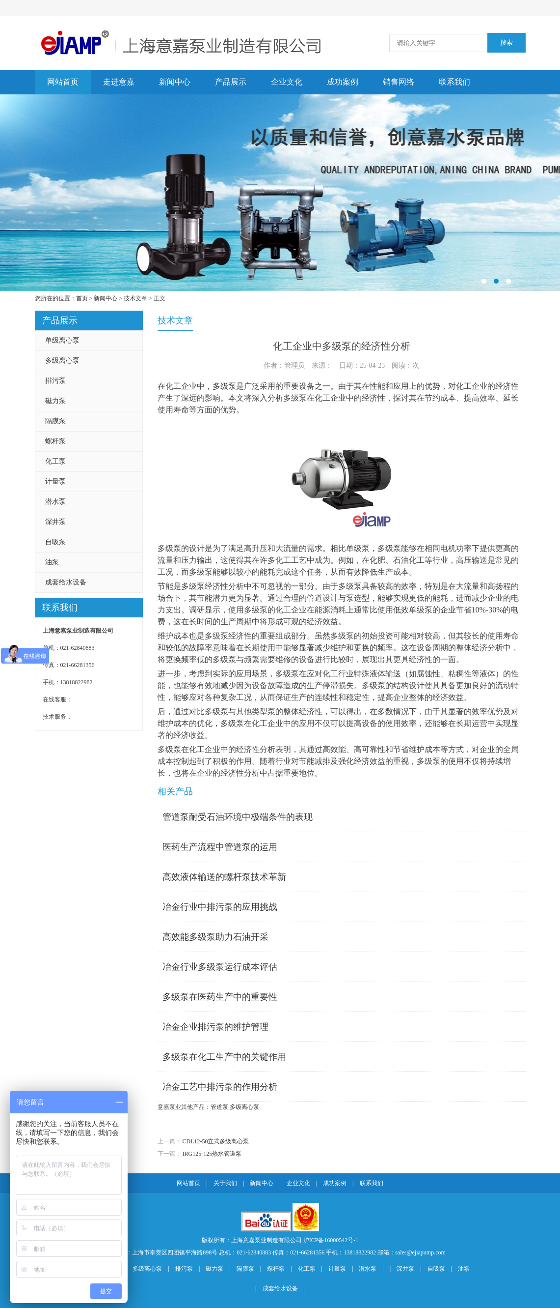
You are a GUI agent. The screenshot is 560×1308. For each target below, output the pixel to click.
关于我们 (225, 1183)
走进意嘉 (118, 82)
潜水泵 (55, 501)
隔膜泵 (55, 421)
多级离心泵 (62, 360)
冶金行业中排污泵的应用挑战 (219, 907)
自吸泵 (55, 542)
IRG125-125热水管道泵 (212, 1153)
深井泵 (55, 521)
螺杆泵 (55, 441)
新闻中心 (174, 82)
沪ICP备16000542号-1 (331, 1240)
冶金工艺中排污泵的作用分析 (219, 1087)
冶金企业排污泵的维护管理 (215, 1027)
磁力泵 (55, 401)
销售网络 (398, 82)
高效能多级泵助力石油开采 (215, 937)
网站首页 (63, 82)
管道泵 (219, 1107)
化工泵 (55, 461)
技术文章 (135, 298)
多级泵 (224, 386)
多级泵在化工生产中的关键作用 (224, 1057)
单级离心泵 (62, 340)
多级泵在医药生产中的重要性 (219, 997)
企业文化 (286, 82)
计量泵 (55, 481)
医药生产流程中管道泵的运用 (219, 847)
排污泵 (55, 380)
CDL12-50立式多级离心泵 (216, 1141)
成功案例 (342, 82)
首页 (82, 298)
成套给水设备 (65, 582)
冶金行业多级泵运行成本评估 (219, 967)
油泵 (52, 562)
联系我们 (454, 82)
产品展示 (230, 82)
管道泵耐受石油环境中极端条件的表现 (237, 817)
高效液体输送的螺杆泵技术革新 (224, 877)
